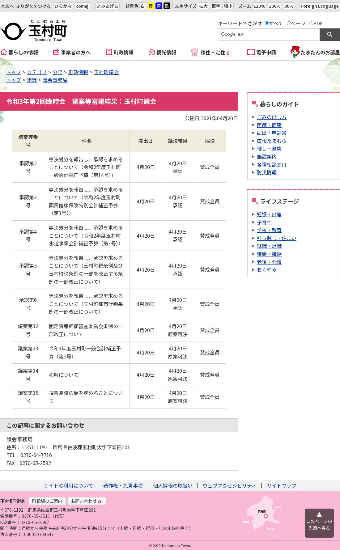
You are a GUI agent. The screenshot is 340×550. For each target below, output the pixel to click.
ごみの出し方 (272, 117)
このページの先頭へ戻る (319, 524)
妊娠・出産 (269, 214)
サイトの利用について (68, 485)
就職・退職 (269, 245)
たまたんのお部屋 (320, 52)
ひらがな (63, 6)
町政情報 (124, 52)
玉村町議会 (106, 72)
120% (259, 6)
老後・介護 (269, 261)
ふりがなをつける (33, 6)
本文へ (7, 6)
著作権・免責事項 (123, 485)
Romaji (82, 6)
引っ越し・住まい (276, 238)
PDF (318, 23)
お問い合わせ (86, 501)
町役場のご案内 (47, 501)
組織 (32, 79)
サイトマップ (281, 485)
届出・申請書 (272, 132)
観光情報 (166, 52)
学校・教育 (269, 230)
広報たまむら (272, 140)
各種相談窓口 (272, 164)
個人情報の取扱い (173, 485)
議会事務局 (55, 79)
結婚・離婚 (269, 253)
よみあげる (107, 6)
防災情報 (267, 172)
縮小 (228, 6)
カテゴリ (37, 72)
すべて (276, 23)
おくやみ (267, 269)
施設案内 (267, 156)
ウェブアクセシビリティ (230, 485)
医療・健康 (269, 125)
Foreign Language (320, 6)
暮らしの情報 (23, 52)
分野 (57, 72)
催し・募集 (269, 148)
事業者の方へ (76, 52)
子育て (264, 222)
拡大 (203, 6)
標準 (215, 6)
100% (275, 6)
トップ (13, 72)
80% (289, 6)
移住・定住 (215, 52)
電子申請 (266, 52)
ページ (298, 23)
